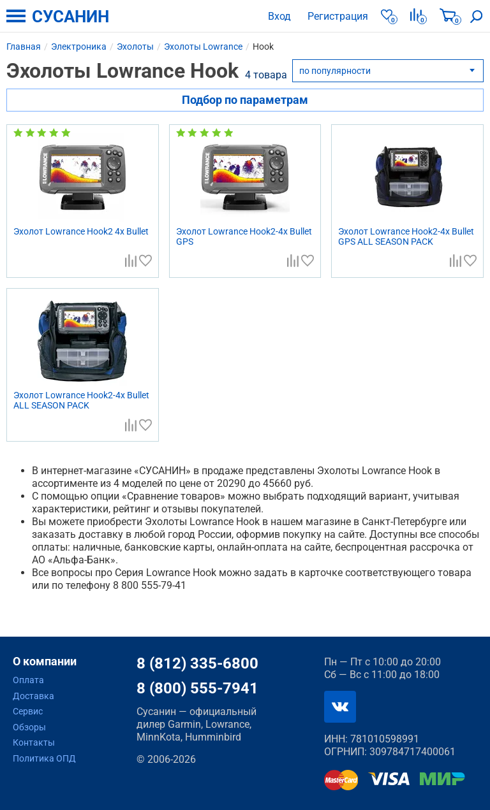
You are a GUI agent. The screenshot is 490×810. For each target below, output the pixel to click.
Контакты (34, 742)
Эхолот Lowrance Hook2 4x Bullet (81, 231)
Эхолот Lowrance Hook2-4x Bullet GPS (244, 236)
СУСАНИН (70, 16)
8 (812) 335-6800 (197, 663)
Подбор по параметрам (245, 99)
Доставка (33, 696)
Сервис (28, 711)
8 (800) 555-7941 (197, 688)
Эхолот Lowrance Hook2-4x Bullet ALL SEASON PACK (81, 400)
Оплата (28, 680)
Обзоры (29, 727)
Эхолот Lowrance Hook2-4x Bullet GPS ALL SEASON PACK (406, 236)
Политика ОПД (44, 758)
